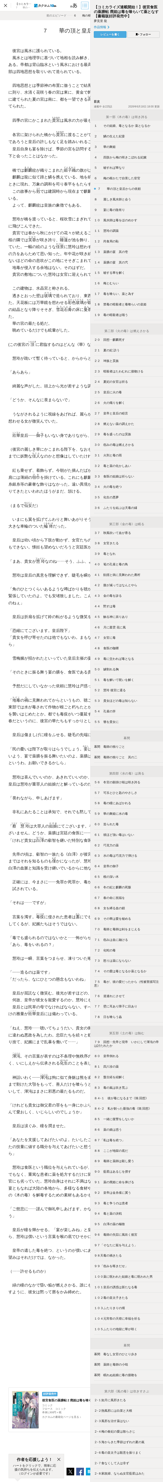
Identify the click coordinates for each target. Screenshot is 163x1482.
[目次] (85, 5)
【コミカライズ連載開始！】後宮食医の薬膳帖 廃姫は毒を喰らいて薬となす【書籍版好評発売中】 (126, 11)
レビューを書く (110, 34)
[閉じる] (58, 1459)
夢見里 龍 (100, 21)
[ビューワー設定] (73, 5)
